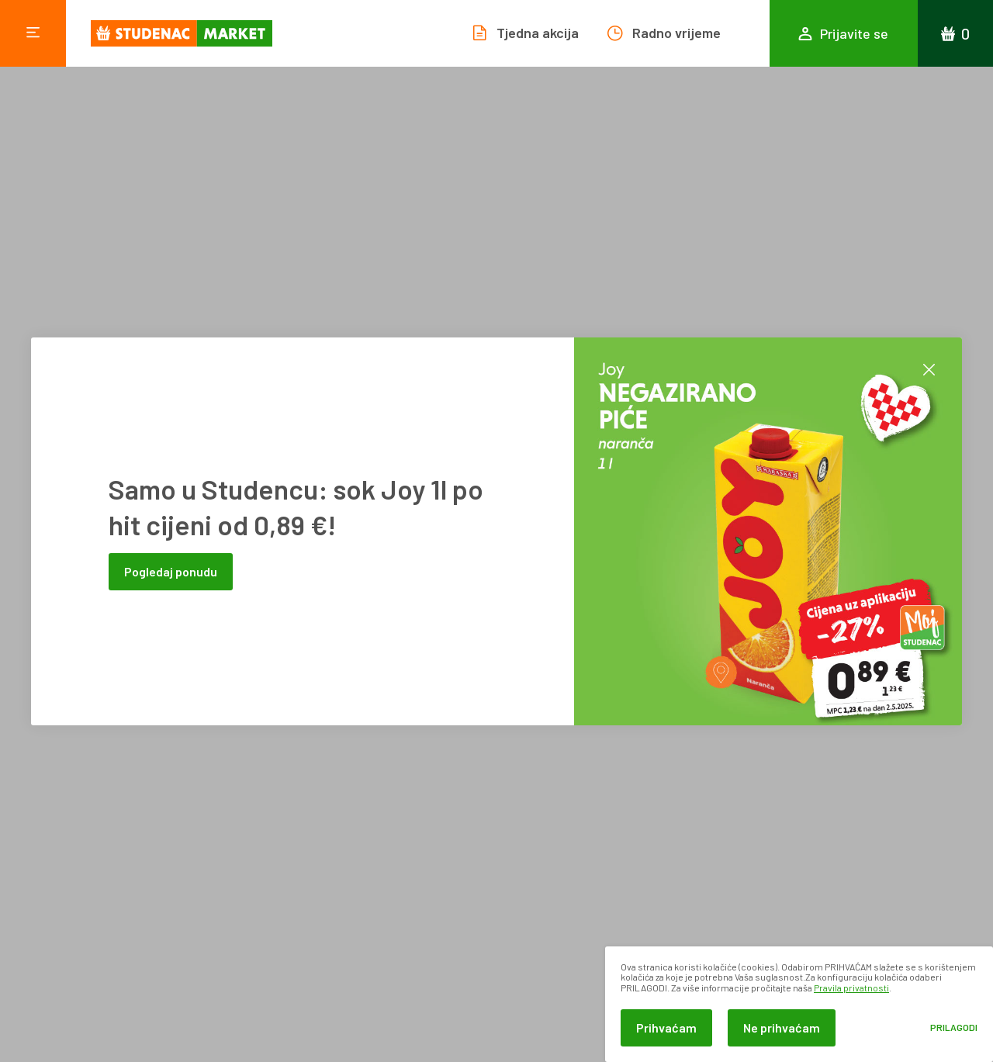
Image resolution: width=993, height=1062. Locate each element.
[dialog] (799, 1004)
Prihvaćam (666, 1027)
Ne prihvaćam (781, 1027)
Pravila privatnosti (851, 987)
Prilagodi (953, 1027)
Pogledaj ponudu (170, 571)
